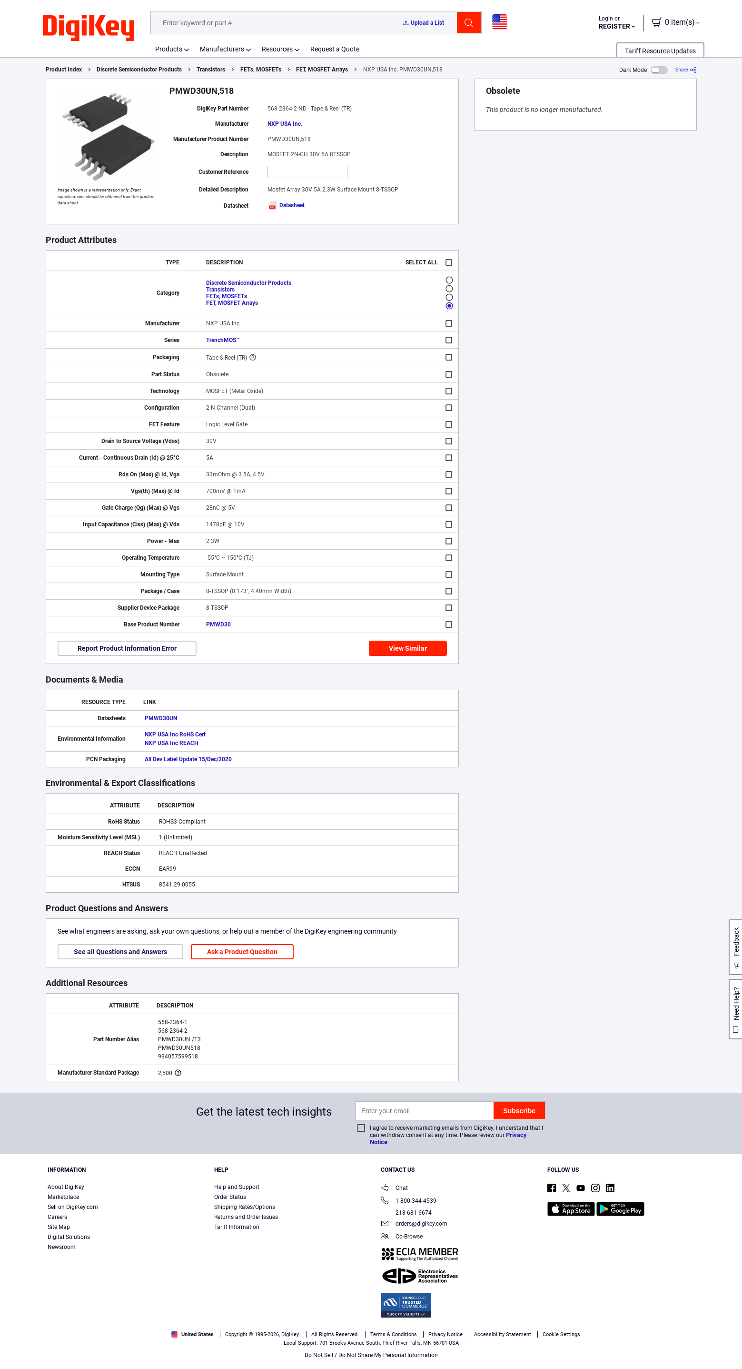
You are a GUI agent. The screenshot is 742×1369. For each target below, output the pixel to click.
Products (168, 49)
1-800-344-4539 (408, 1201)
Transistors (211, 69)
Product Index (64, 69)
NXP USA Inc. (284, 124)
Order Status (230, 1197)
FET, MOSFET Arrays (322, 69)
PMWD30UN (161, 718)
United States (192, 1334)
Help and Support (236, 1187)
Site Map (59, 1227)
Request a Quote (334, 49)
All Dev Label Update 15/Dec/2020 (188, 759)
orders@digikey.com (414, 1224)
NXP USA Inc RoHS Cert (175, 734)
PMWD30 (218, 624)
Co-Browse (402, 1237)
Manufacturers (222, 49)
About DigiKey (66, 1187)
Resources (277, 49)
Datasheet (286, 205)
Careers (57, 1217)
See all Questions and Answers (120, 952)
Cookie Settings (561, 1334)
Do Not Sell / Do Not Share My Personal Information (371, 1355)
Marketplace (63, 1197)
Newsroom (62, 1247)
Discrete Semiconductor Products (139, 69)
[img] (88, 28)
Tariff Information (236, 1227)
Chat (394, 1188)
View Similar (408, 648)
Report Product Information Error (127, 648)
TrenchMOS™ (223, 340)
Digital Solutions (69, 1237)
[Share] (686, 70)
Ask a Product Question (242, 952)
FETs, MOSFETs (260, 69)
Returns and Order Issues (246, 1217)
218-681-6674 (406, 1212)
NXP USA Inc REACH (171, 743)
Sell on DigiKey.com (73, 1207)
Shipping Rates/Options (244, 1207)
